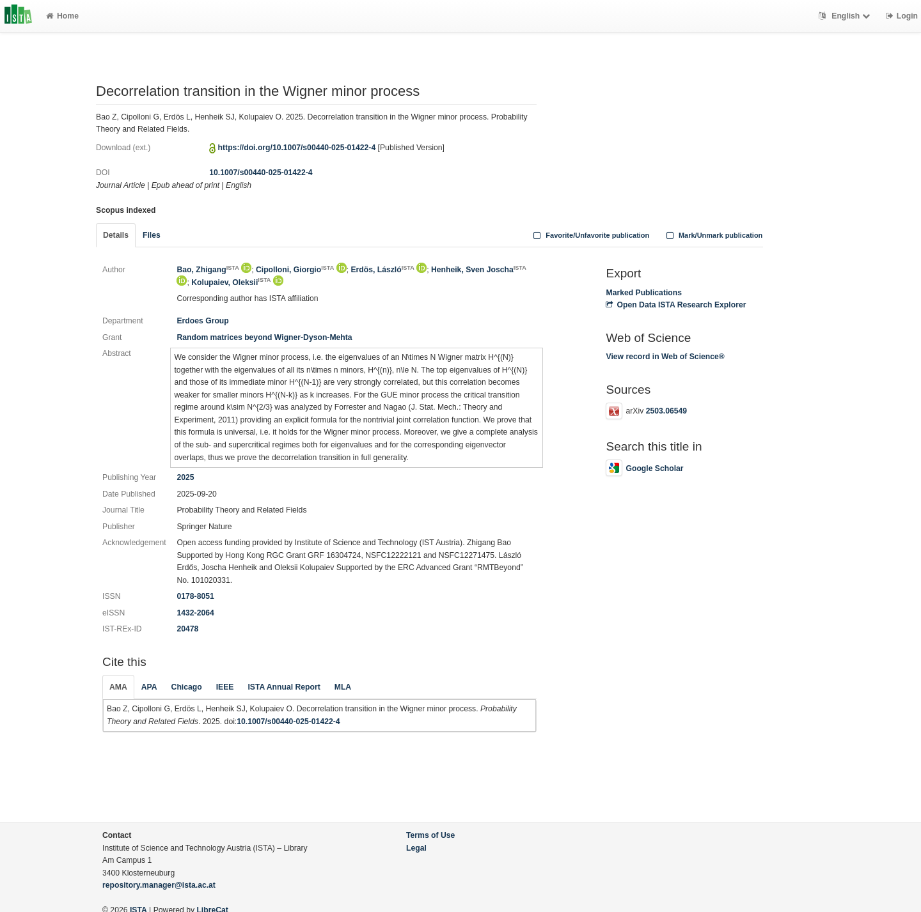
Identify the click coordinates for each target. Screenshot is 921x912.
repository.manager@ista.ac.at (159, 885)
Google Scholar (644, 468)
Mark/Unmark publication (712, 235)
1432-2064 (195, 612)
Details (116, 235)
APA (149, 687)
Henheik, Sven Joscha (478, 269)
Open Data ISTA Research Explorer (676, 304)
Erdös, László (382, 269)
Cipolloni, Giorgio (295, 269)
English (846, 16)
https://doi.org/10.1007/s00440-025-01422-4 (297, 147)
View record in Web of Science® (665, 356)
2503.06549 (666, 410)
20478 (187, 628)
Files (152, 235)
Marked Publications (644, 292)
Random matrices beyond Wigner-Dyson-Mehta (264, 337)
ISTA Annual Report (284, 687)
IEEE (225, 687)
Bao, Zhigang (208, 269)
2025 (185, 477)
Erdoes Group (202, 320)
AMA (118, 687)
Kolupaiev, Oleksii (231, 282)
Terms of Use (430, 835)
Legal (416, 848)
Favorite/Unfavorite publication (590, 235)
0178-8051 (195, 596)
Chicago (186, 687)
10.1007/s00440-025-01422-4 (260, 172)
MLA (343, 687)
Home (62, 16)
